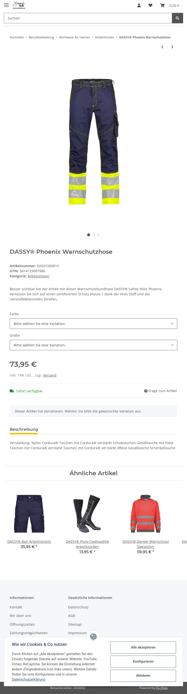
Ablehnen (143, 675)
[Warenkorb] (169, 5)
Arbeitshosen (38, 276)
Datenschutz (78, 607)
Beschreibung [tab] (24, 429)
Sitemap (75, 624)
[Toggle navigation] (6, 3)
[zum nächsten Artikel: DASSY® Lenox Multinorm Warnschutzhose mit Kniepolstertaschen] (172, 47)
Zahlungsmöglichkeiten (29, 633)
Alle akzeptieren (143, 647)
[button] (139, 5)
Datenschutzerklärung (28, 679)
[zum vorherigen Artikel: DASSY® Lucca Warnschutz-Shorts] (162, 47)
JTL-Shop (162, 688)
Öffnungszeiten (22, 624)
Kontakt (16, 607)
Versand (49, 375)
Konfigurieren (143, 661)
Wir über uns (20, 615)
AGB (71, 615)
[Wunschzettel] (150, 5)
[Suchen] (88, 18)
